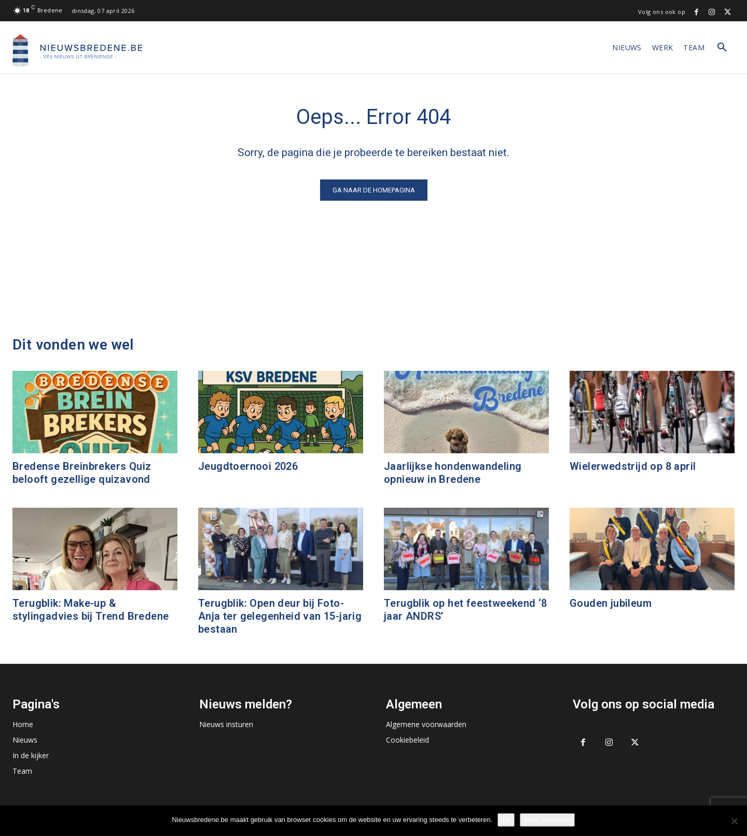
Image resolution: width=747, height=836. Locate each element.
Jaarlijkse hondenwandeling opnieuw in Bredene (452, 472)
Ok (506, 820)
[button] (722, 47)
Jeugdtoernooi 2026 (248, 466)
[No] (734, 821)
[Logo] (77, 50)
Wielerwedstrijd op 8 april (633, 466)
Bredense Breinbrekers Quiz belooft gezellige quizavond (81, 472)
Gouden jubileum (611, 603)
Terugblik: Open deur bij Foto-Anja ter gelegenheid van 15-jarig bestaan (280, 616)
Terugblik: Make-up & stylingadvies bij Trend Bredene (90, 609)
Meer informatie (547, 820)
